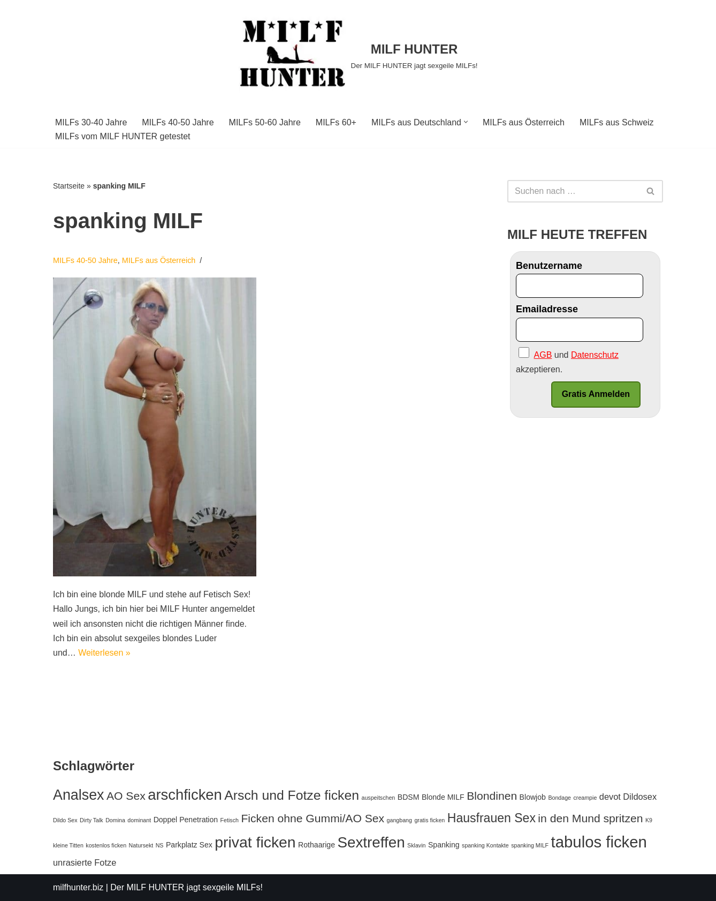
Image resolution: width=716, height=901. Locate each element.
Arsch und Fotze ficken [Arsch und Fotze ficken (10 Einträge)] (291, 795)
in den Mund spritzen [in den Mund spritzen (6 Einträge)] (590, 818)
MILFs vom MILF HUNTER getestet (123, 136)
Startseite (69, 186)
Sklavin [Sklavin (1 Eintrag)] (416, 845)
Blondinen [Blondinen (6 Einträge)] (492, 796)
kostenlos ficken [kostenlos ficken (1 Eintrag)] (106, 845)
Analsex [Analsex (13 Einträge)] (78, 795)
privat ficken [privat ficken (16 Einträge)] (255, 842)
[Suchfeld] (573, 191)
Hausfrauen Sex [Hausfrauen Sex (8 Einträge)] (491, 818)
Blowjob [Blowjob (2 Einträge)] (533, 797)
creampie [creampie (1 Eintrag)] (585, 797)
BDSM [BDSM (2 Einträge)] (409, 797)
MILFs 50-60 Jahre (265, 122)
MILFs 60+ (336, 122)
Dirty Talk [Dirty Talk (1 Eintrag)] (91, 820)
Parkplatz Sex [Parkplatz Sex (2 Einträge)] (189, 844)
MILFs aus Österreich (524, 122)
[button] (466, 122)
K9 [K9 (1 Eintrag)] (648, 820)
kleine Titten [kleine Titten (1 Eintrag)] (68, 845)
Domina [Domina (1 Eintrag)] (115, 820)
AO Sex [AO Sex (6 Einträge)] (126, 796)
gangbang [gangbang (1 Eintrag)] (399, 820)
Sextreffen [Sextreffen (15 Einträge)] (371, 842)
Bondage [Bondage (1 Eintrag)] (559, 797)
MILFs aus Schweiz (617, 122)
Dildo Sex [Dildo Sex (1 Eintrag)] (65, 820)
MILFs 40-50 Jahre (178, 122)
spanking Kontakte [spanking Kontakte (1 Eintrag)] (485, 845)
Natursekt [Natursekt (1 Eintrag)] (141, 845)
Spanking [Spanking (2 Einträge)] (444, 844)
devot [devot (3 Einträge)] (610, 796)
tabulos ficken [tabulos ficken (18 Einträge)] (599, 842)
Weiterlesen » (104, 652)
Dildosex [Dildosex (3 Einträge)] (640, 796)
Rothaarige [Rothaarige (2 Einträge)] (316, 844)
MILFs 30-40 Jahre (91, 122)
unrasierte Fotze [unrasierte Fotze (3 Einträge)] (84, 862)
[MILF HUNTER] (358, 55)
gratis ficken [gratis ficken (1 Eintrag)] (429, 820)
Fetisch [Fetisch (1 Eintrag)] (229, 820)
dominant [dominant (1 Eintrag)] (139, 820)
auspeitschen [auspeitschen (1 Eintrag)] (378, 797)
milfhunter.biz (78, 887)
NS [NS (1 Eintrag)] (160, 845)
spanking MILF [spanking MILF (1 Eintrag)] (530, 845)
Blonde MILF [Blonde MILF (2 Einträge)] (443, 797)
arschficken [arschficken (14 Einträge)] (185, 794)
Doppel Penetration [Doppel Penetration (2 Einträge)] (186, 819)
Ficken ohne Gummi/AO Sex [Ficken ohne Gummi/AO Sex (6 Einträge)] (312, 818)
